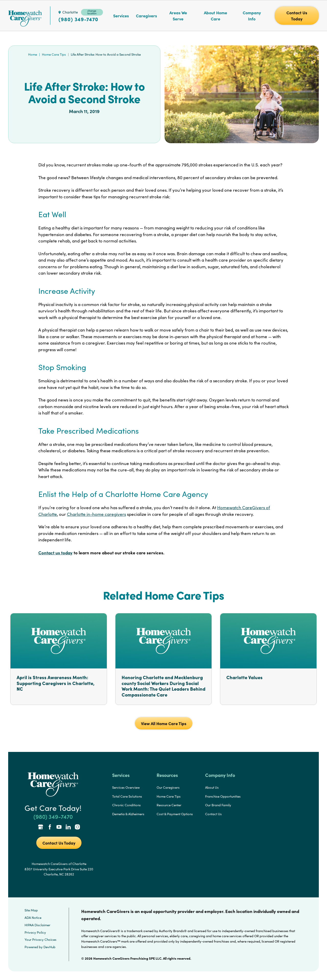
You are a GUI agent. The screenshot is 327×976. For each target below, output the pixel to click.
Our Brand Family (218, 805)
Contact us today (55, 552)
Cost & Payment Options (175, 814)
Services (121, 15)
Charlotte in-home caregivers (96, 514)
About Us (212, 787)
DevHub (49, 947)
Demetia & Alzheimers (128, 814)
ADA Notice (33, 917)
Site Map (31, 910)
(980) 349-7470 (78, 19)
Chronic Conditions (126, 805)
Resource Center (169, 805)
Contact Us (213, 814)
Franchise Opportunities (223, 796)
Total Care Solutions (127, 796)
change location (92, 12)
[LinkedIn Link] (68, 827)
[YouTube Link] (59, 827)
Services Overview (126, 787)
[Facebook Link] (49, 827)
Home (32, 54)
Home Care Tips (54, 54)
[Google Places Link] (40, 827)
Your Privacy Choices (40, 939)
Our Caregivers (168, 787)
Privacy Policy (35, 932)
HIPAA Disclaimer (37, 925)
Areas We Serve (178, 15)
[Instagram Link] (77, 827)
